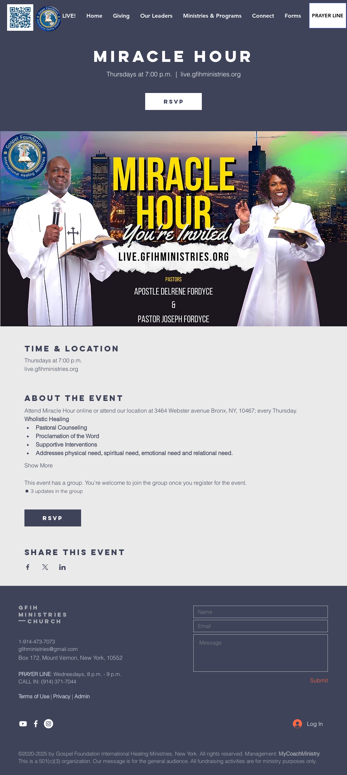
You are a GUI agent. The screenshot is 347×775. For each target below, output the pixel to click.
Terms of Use (33, 696)
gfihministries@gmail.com (48, 649)
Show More (38, 465)
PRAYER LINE (34, 674)
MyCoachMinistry (299, 753)
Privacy (61, 696)
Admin (82, 696)
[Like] (35, 723)
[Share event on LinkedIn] (62, 567)
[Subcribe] (23, 723)
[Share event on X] (45, 567)
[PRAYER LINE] (327, 15)
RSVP (174, 101)
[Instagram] (48, 723)
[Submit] (303, 680)
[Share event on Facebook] (27, 567)
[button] (62, 16)
